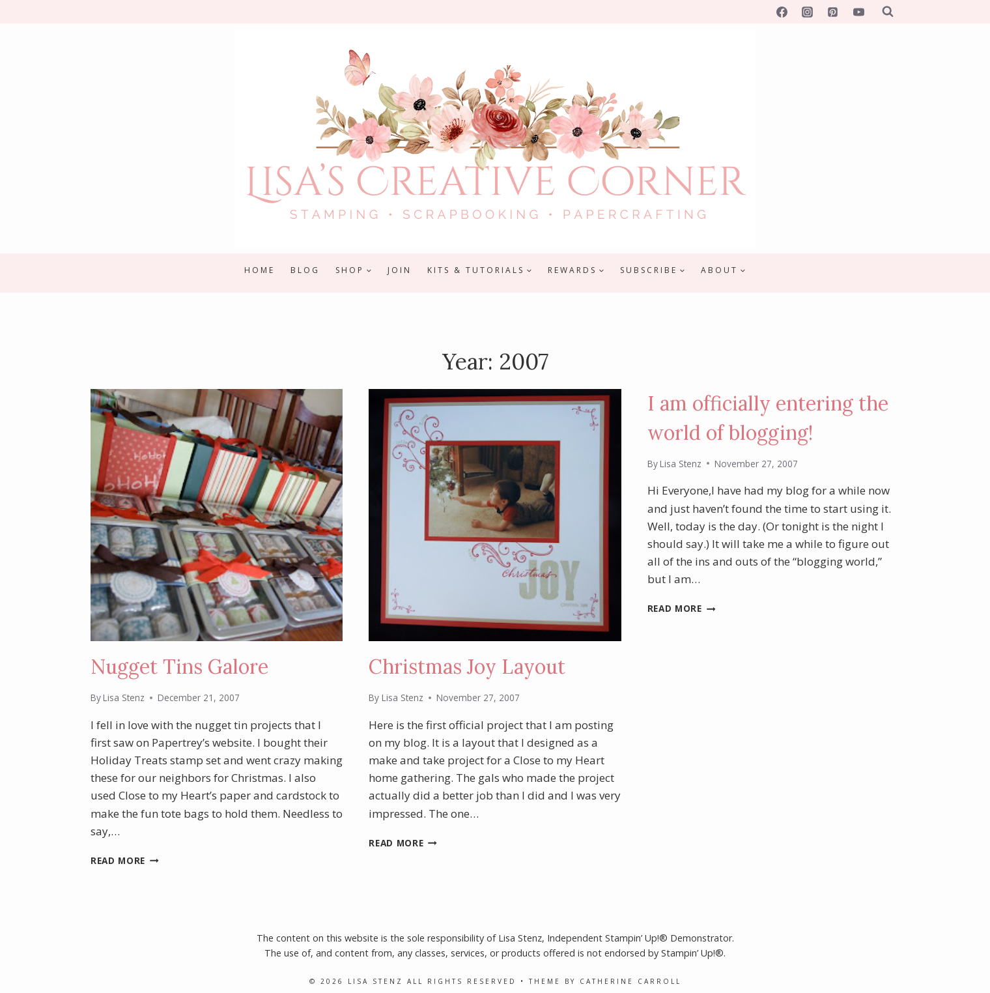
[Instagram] (808, 12)
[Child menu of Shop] (354, 270)
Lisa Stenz (124, 697)
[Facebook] (782, 12)
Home (259, 270)
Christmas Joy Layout (467, 666)
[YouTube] (858, 12)
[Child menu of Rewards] (576, 270)
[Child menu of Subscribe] (652, 270)
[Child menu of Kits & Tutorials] (479, 270)
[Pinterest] (833, 12)
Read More (125, 860)
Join (400, 270)
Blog (305, 270)
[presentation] (217, 515)
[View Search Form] (887, 11)
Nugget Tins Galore (179, 666)
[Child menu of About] (723, 270)
